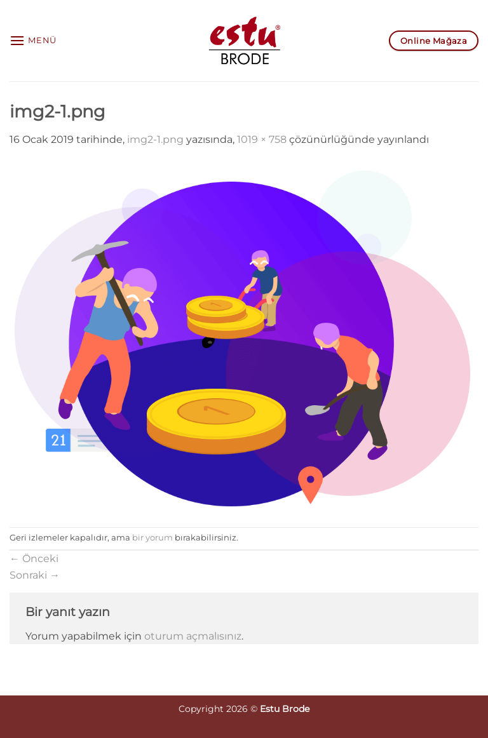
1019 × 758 (262, 139)
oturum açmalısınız (192, 636)
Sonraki (35, 575)
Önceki (34, 559)
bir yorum (152, 537)
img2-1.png (155, 139)
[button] (33, 40)
